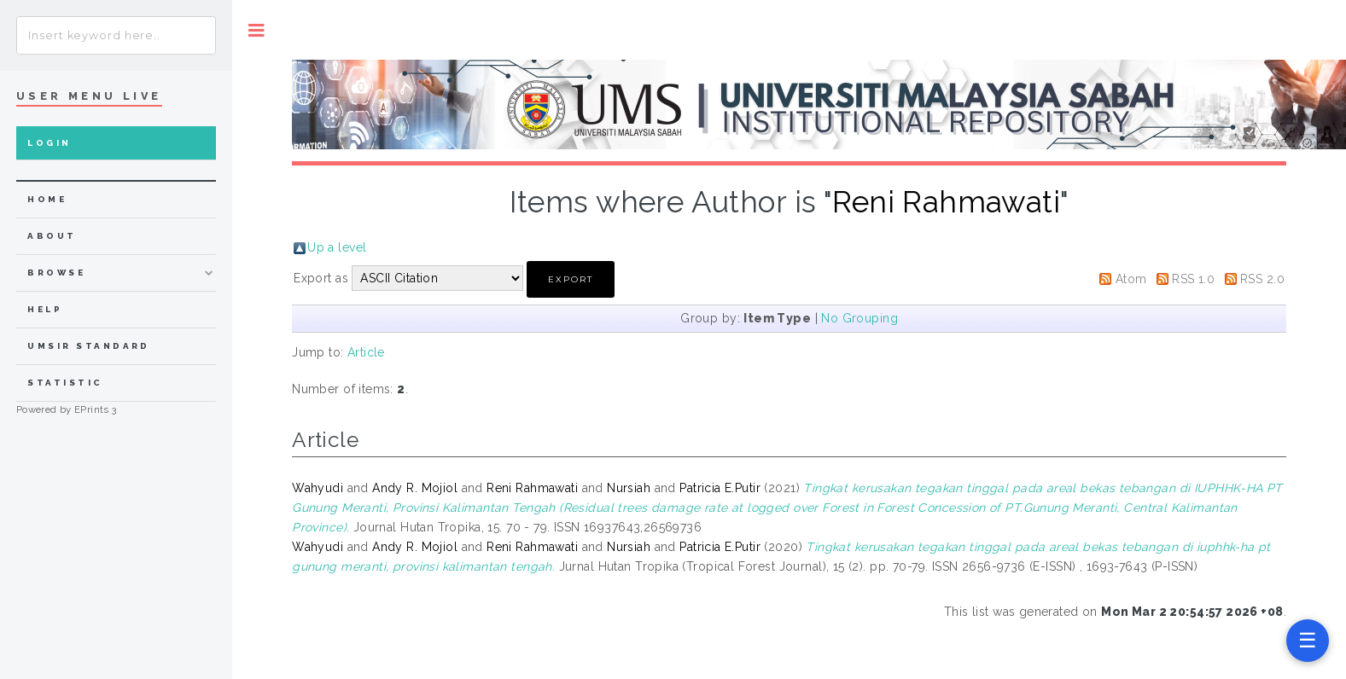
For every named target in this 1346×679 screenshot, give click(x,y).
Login (49, 143)
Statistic (64, 382)
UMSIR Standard (88, 346)
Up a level (336, 247)
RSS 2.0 (1262, 279)
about (51, 236)
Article (366, 352)
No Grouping (859, 318)
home (47, 199)
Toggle (256, 30)
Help (44, 309)
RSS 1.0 (1193, 279)
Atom (1131, 279)
